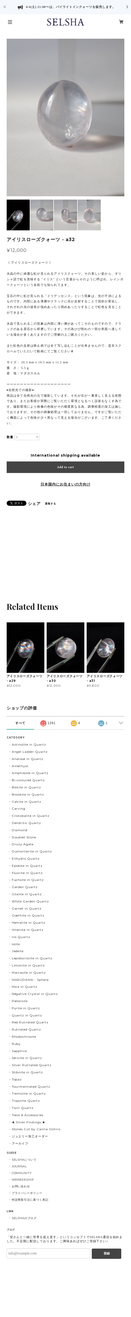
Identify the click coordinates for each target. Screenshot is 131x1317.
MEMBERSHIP (23, 1179)
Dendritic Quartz (26, 823)
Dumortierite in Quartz (32, 851)
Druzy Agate (23, 844)
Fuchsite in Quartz (28, 880)
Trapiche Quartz (26, 1101)
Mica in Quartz (24, 987)
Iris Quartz (21, 937)
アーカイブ (20, 1143)
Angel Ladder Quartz (30, 752)
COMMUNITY (22, 1173)
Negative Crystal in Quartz (35, 994)
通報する (50, 503)
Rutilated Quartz (26, 1029)
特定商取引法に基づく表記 (30, 1199)
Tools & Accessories (27, 1115)
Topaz (17, 1079)
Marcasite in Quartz (29, 972)
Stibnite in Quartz (27, 1072)
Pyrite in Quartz (26, 1008)
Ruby (16, 1044)
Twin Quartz (23, 1108)
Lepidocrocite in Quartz (32, 958)
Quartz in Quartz (27, 1015)
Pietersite (20, 1001)
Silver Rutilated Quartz (32, 1065)
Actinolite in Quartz (29, 744)
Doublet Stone (24, 837)
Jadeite (18, 951)
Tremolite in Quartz (29, 1093)
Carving (19, 808)
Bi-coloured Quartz (28, 780)
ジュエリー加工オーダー (30, 1136)
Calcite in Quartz (26, 802)
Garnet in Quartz (27, 908)
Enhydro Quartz (26, 858)
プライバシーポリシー (27, 1193)
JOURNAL (19, 1166)
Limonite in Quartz (28, 965)
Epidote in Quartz (27, 866)
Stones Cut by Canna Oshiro (36, 1129)
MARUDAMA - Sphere (30, 980)
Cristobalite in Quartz (30, 816)
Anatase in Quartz (27, 759)
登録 (107, 1253)
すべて (20, 723)
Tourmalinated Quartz (31, 1086)
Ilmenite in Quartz (28, 930)
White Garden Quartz (30, 901)
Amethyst (20, 766)
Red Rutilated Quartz (30, 1022)
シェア (34, 504)
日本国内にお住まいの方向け (65, 484)
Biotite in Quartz (26, 787)
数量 (10, 437)
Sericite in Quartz (27, 1058)
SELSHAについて (24, 1159)
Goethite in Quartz (28, 915)
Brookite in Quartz (28, 794)
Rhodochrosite (24, 1036)
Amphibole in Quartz (30, 773)
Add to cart (65, 467)
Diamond (20, 830)
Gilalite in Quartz (27, 894)
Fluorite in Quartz (27, 873)
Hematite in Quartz (28, 922)
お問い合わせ (21, 1186)
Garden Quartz (25, 887)
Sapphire (19, 1051)
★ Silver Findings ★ (28, 1122)
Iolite (16, 944)
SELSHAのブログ (24, 1218)
